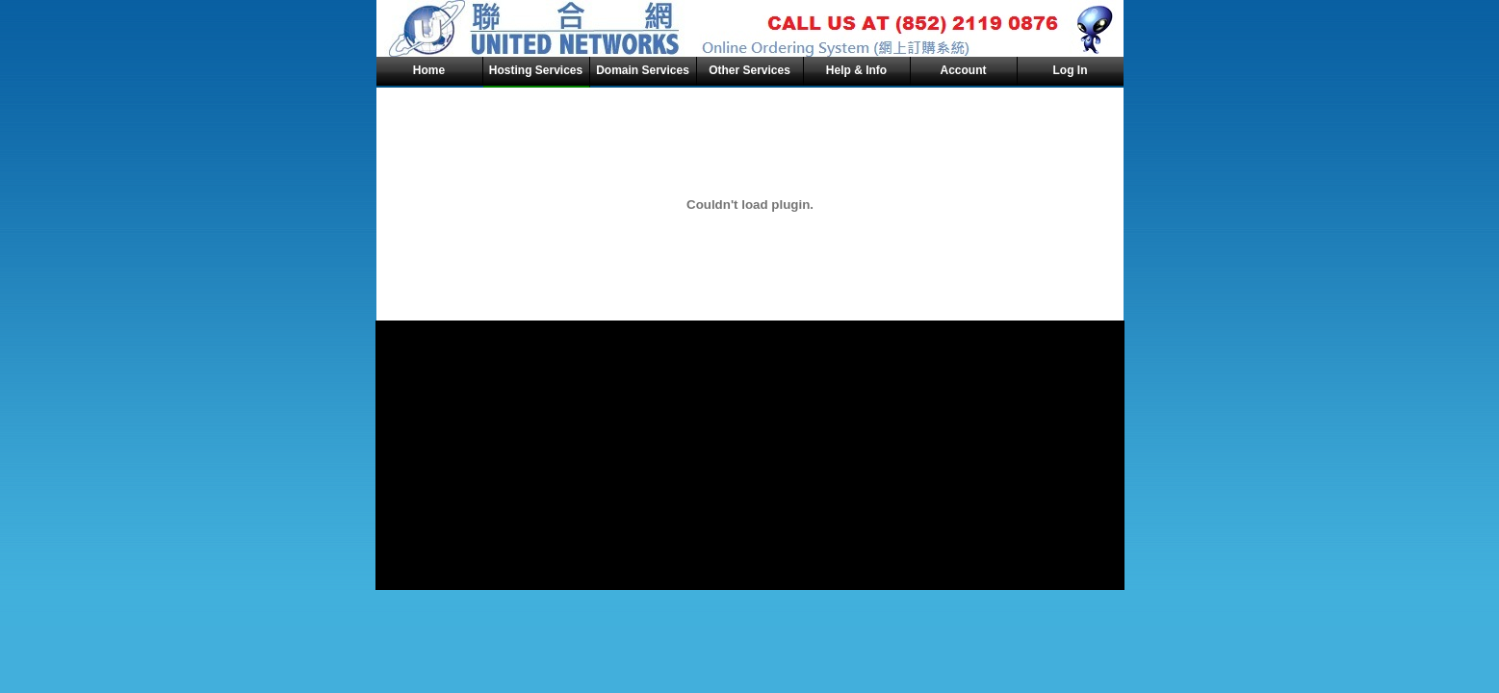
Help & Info (856, 70)
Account (964, 70)
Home (429, 70)
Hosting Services (535, 70)
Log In (1070, 70)
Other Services (749, 70)
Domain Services (642, 70)
